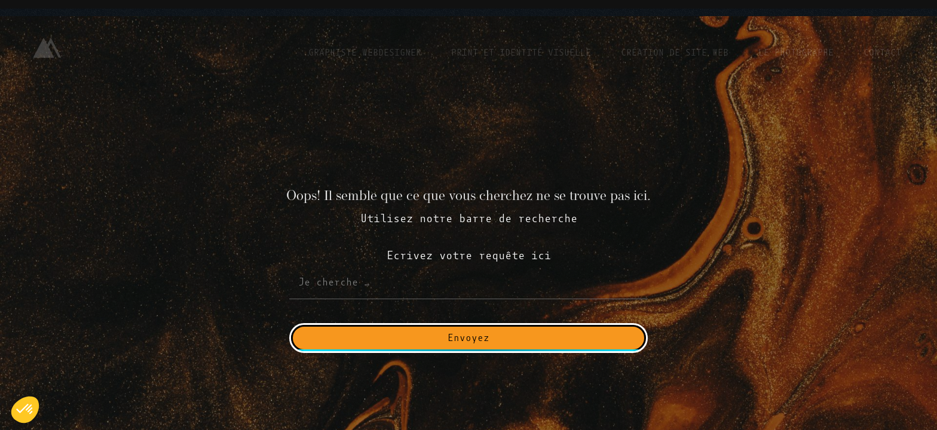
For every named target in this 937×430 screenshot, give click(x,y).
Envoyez (468, 337)
